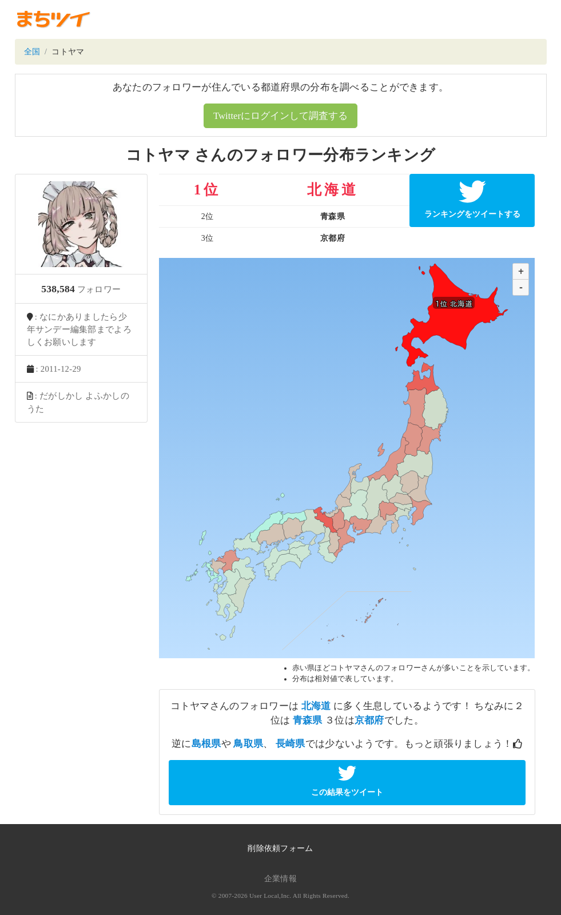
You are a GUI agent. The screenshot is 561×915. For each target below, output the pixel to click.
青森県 (308, 720)
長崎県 (290, 743)
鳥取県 (248, 743)
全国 (32, 51)
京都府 (369, 720)
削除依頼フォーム (280, 848)
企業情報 (280, 878)
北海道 (316, 706)
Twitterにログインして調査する (280, 115)
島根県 (206, 743)
